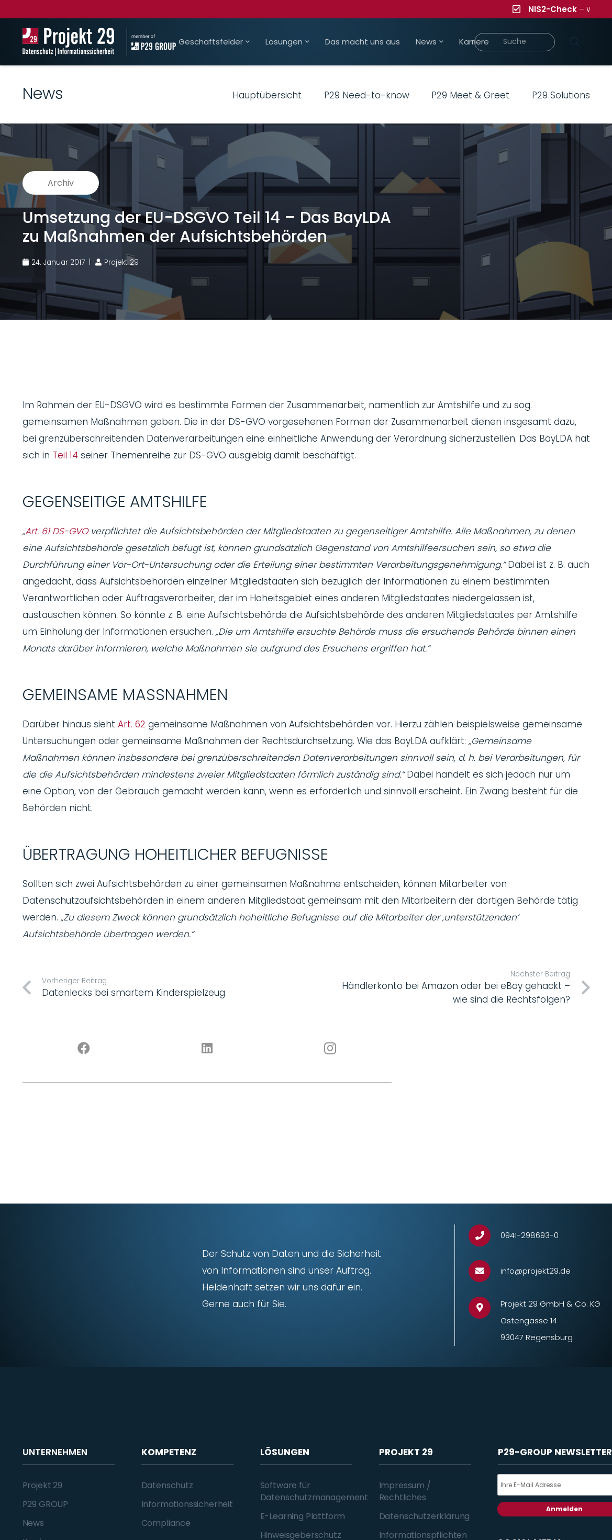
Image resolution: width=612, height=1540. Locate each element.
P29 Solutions (561, 95)
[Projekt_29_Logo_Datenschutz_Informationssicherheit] (69, 42)
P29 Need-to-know (366, 95)
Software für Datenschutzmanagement (314, 1491)
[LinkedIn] (207, 1048)
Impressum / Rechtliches (405, 1491)
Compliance (166, 1523)
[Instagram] (330, 1048)
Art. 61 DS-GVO (56, 531)
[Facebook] (84, 1048)
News (33, 1523)
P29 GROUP (46, 1504)
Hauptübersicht (267, 95)
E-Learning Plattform (303, 1516)
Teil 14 (65, 455)
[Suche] (514, 42)
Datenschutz (167, 1485)
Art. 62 (132, 724)
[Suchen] (575, 42)
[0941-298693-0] (484, 1235)
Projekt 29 (42, 1485)
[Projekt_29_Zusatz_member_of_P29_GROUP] (151, 42)
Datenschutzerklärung (424, 1516)
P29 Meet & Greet (470, 95)
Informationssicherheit (187, 1504)
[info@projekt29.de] (484, 1271)
